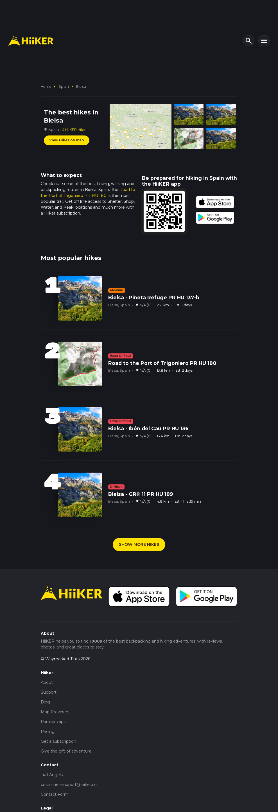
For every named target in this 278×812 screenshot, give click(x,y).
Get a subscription (58, 741)
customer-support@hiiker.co (69, 784)
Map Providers (55, 711)
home (46, 86)
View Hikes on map (66, 140)
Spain (64, 86)
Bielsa (81, 86)
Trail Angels (52, 774)
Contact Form (54, 794)
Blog (45, 702)
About (47, 682)
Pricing (48, 731)
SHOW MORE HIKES (139, 544)
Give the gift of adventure (66, 751)
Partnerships (53, 721)
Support (48, 692)
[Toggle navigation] (264, 40)
